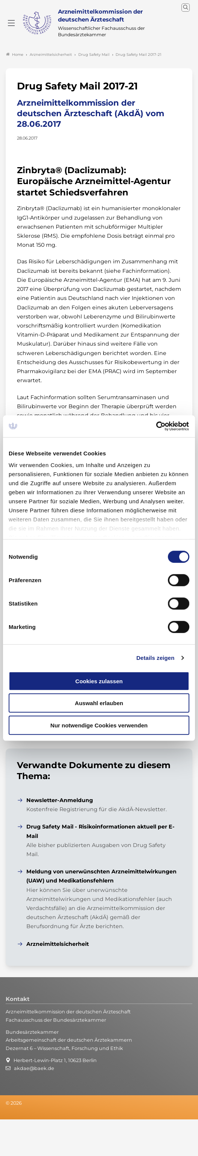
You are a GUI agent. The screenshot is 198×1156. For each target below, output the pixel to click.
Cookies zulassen (99, 681)
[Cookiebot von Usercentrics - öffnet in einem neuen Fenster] (156, 426)
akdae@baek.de (34, 1068)
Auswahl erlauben (99, 703)
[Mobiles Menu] (11, 23)
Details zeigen (155, 658)
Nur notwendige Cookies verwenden (99, 725)
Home (14, 54)
